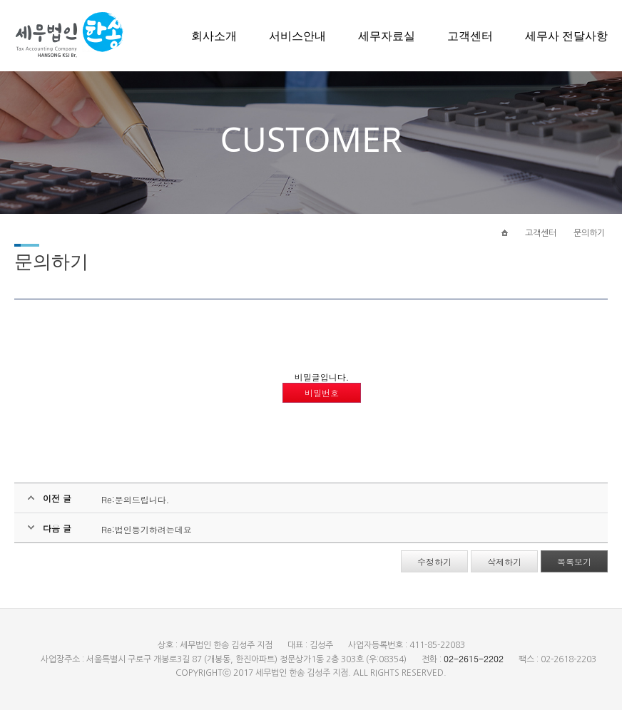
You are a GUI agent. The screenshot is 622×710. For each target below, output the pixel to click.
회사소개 (214, 35)
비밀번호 (322, 392)
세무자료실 (386, 35)
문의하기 (589, 233)
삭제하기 (504, 561)
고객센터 (470, 35)
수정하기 (434, 561)
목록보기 (574, 561)
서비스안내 (297, 35)
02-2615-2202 (474, 658)
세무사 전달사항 (566, 35)
